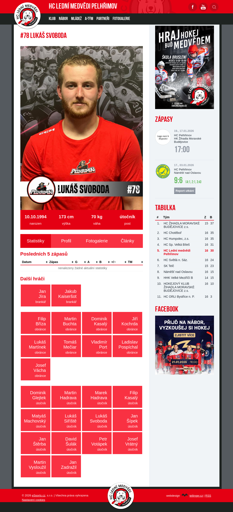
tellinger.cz (196, 495)
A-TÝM (89, 19)
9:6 (178, 181)
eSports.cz (38, 495)
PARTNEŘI (102, 19)
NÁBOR (63, 19)
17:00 (182, 150)
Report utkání (185, 190)
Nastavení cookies (33, 499)
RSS (208, 495)
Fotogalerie (121, 19)
